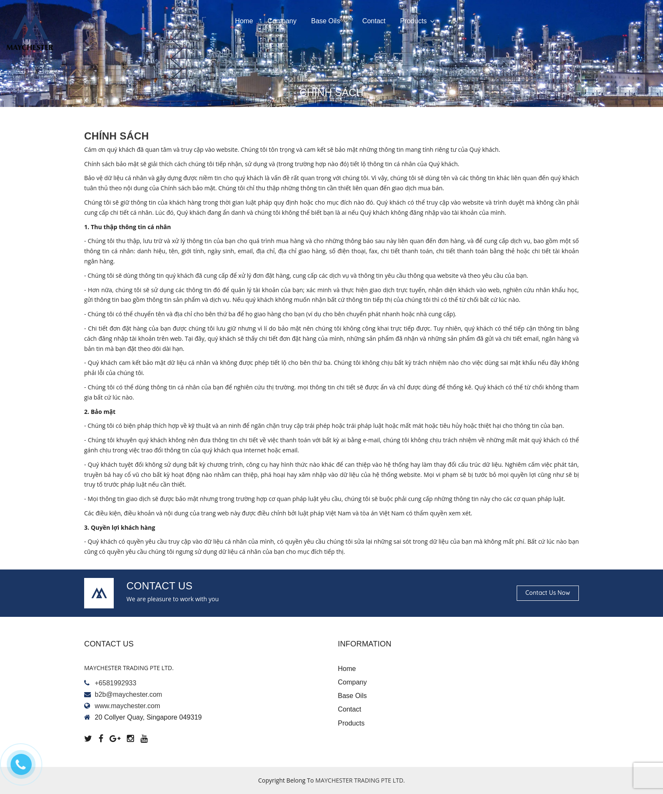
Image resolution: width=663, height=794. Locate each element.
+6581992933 (115, 683)
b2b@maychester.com (128, 694)
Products (417, 21)
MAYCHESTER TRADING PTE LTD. (360, 780)
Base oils (329, 21)
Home (244, 21)
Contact (374, 21)
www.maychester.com (127, 705)
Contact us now (548, 593)
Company (282, 21)
